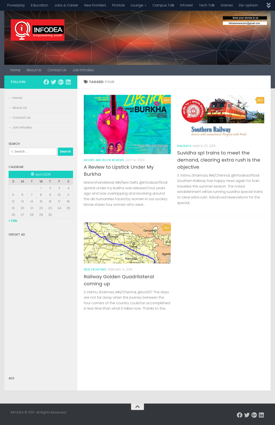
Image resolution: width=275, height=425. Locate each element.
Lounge (137, 5)
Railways (184, 146)
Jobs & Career (66, 5)
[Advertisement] (41, 302)
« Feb (13, 220)
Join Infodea (83, 70)
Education (39, 5)
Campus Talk (163, 5)
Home (15, 70)
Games (227, 5)
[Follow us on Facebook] (46, 82)
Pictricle (118, 5)
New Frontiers (95, 5)
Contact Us (56, 70)
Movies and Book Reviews (104, 160)
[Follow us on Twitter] (53, 82)
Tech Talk (207, 5)
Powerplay (16, 5)
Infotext (186, 5)
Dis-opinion (248, 5)
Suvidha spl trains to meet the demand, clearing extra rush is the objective (218, 160)
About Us (33, 70)
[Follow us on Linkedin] (68, 82)
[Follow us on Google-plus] (61, 82)
